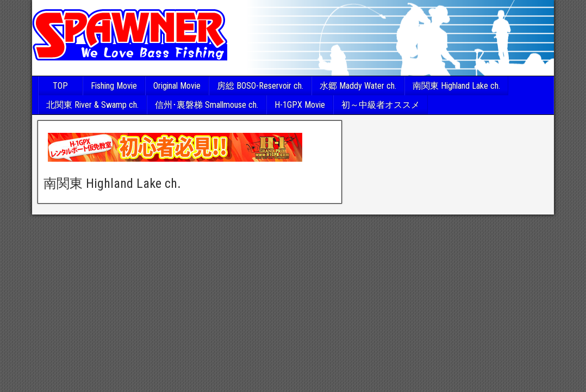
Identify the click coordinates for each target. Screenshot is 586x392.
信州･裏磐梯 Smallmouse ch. (206, 105)
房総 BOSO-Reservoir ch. (260, 86)
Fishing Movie (114, 86)
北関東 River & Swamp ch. (92, 105)
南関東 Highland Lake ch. (456, 86)
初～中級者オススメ (380, 105)
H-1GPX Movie (300, 105)
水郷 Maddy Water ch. (358, 86)
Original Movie (177, 86)
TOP (60, 86)
